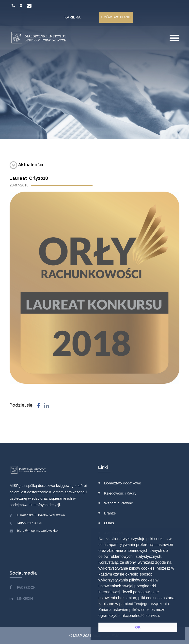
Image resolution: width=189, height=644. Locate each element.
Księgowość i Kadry (120, 493)
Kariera (72, 17)
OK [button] (138, 627)
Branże (110, 513)
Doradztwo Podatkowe (122, 483)
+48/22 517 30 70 (29, 523)
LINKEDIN (25, 599)
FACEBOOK (26, 588)
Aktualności (26, 164)
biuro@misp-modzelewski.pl (37, 530)
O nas (109, 523)
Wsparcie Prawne (118, 503)
